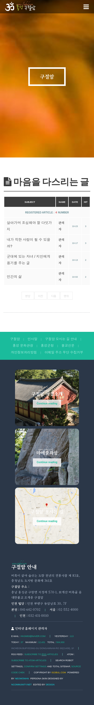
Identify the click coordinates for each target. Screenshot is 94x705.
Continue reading (47, 403)
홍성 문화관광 (23, 345)
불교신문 (67, 345)
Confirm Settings (35, 666)
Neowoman (22, 678)
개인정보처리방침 (24, 352)
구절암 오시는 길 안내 (61, 339)
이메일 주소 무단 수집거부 (64, 352)
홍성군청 (47, 345)
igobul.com (59, 672)
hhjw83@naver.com (33, 636)
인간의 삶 (14, 277)
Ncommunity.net (21, 684)
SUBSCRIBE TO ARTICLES (41, 654)
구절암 (47, 76)
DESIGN (50, 684)
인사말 (32, 339)
